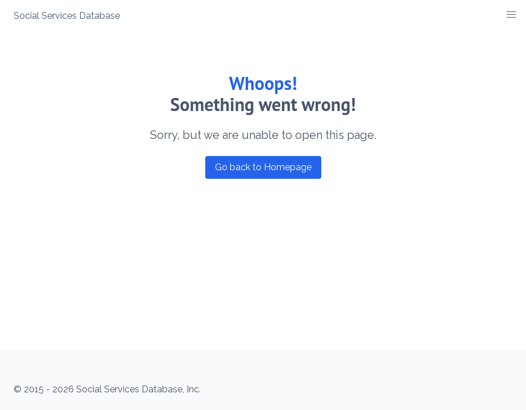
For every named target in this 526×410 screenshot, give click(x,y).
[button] (511, 15)
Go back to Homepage (263, 167)
